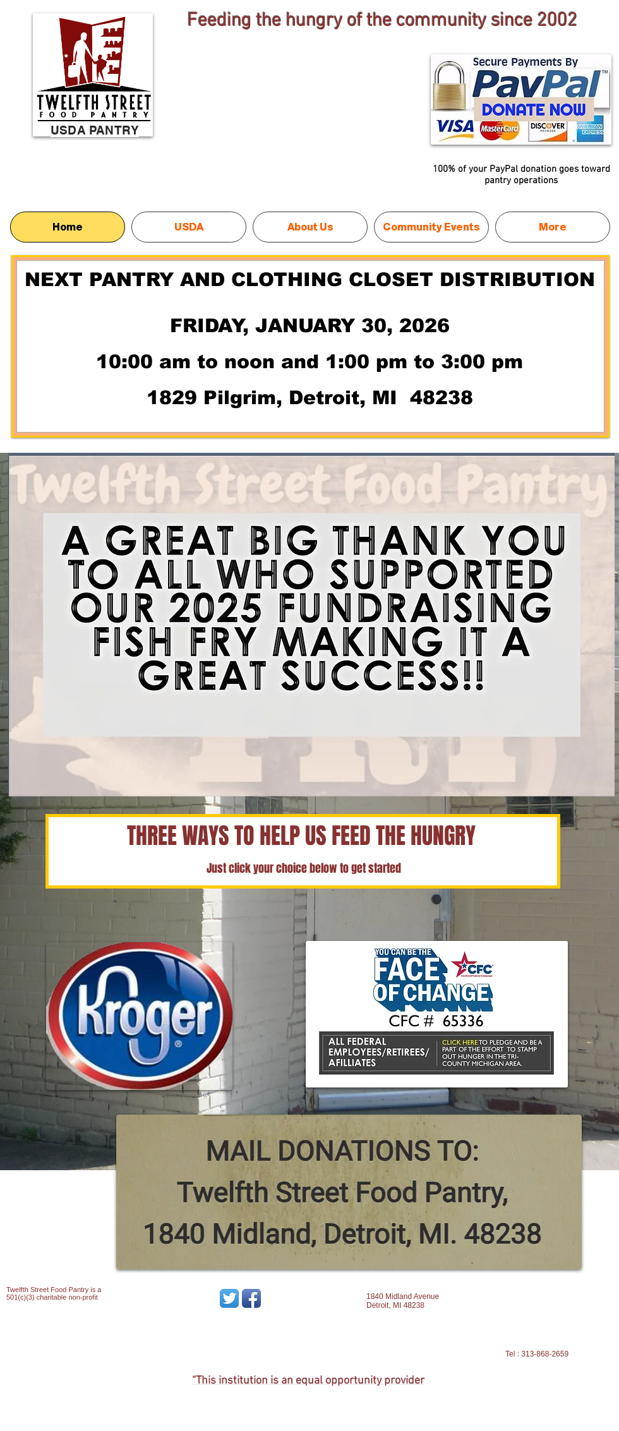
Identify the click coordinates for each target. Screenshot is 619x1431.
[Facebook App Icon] (251, 1298)
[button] (311, 624)
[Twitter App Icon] (229, 1298)
